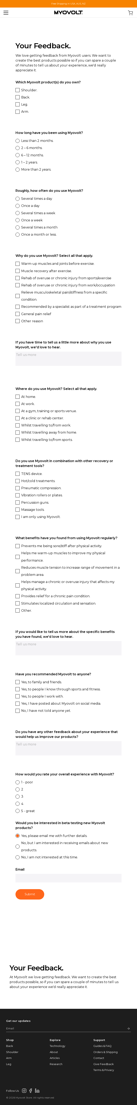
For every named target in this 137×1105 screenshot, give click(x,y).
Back (9, 1046)
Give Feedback (103, 1064)
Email (19, 869)
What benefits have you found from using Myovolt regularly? (66, 538)
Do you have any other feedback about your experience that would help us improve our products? (66, 734)
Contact (98, 1058)
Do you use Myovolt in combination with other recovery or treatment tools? (64, 463)
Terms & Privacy (103, 1070)
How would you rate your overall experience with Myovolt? (64, 774)
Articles (55, 1058)
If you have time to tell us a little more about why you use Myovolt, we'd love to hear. (63, 344)
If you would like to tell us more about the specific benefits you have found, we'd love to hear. (65, 634)
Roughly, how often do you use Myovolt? (49, 191)
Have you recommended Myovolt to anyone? (53, 674)
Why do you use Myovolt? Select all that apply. (54, 256)
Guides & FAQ (102, 1046)
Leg (8, 1064)
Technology (57, 1046)
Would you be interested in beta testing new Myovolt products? (60, 825)
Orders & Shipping (105, 1052)
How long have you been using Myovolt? (49, 133)
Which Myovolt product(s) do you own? (48, 82)
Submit (30, 894)
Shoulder (12, 1052)
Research (56, 1064)
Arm (9, 1058)
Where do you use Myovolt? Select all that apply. (56, 389)
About (54, 1052)
